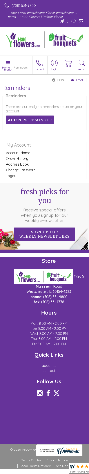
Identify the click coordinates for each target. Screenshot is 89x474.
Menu (8, 69)
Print (59, 80)
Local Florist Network (35, 466)
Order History (17, 158)
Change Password (21, 170)
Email (77, 80)
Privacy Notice (57, 460)
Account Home (18, 153)
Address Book (17, 164)
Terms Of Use (31, 460)
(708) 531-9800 (24, 5)
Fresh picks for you (44, 205)
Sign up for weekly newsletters (44, 234)
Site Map (62, 466)
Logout (12, 176)
